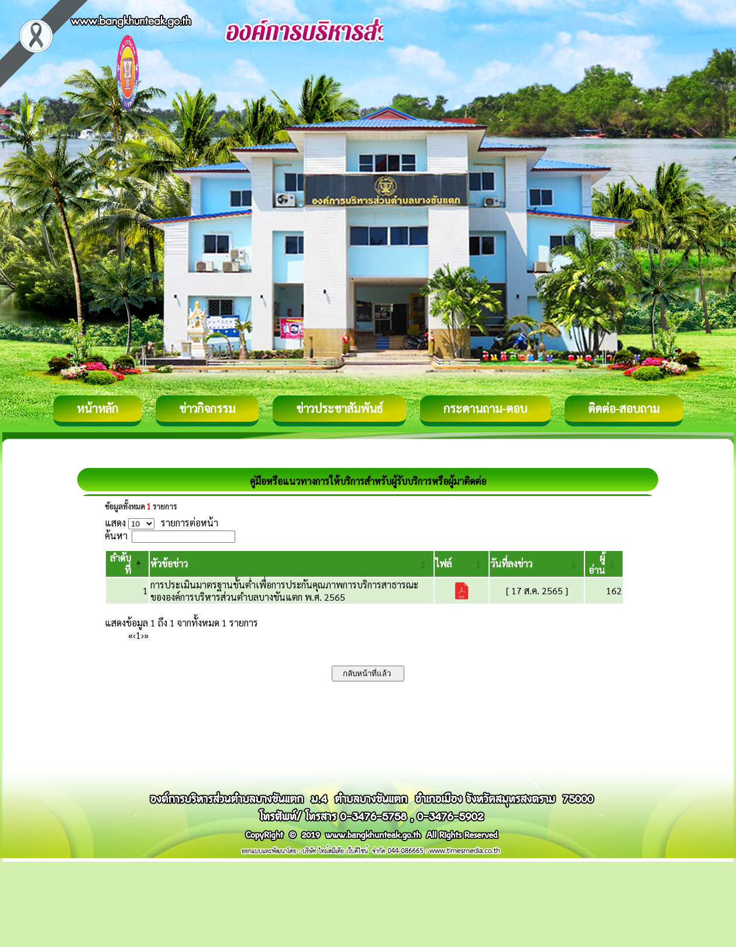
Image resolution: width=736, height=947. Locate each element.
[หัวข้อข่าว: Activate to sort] (291, 564)
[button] (169, 563)
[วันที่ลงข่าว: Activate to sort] (537, 564)
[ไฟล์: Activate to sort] (462, 564)
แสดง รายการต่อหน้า (161, 522)
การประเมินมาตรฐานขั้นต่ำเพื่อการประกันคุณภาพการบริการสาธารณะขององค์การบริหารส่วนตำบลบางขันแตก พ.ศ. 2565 (284, 590)
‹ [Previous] (134, 635)
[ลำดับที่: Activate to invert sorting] (127, 564)
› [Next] (142, 635)
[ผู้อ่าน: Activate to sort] (604, 564)
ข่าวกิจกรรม (207, 408)
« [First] (130, 635)
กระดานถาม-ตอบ (485, 408)
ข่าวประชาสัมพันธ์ (339, 408)
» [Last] (146, 635)
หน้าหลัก (97, 408)
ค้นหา (116, 535)
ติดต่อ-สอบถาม (623, 408)
